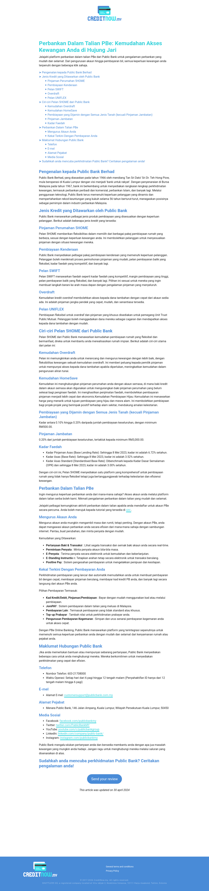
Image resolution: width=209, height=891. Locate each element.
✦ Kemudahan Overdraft (60, 166)
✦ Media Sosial (54, 217)
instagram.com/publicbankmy (79, 798)
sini (128, 570)
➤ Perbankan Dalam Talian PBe (58, 187)
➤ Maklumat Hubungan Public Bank (61, 200)
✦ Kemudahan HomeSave (61, 170)
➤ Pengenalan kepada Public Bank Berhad (65, 132)
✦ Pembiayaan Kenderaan (61, 145)
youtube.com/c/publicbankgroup (78, 789)
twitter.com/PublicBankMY (73, 785)
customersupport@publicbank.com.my (88, 755)
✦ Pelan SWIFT (54, 149)
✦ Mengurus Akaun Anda (60, 192)
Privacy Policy (112, 871)
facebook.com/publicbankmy (78, 781)
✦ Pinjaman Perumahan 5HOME (65, 141)
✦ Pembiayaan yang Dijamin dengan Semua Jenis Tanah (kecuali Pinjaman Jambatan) (98, 175)
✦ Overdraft (52, 153)
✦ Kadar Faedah (55, 183)
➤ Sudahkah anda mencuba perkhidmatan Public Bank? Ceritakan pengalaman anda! (92, 221)
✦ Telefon (51, 204)
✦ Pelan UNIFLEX (55, 158)
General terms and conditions (120, 866)
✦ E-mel (50, 208)
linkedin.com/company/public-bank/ (80, 793)
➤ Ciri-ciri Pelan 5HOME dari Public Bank (64, 162)
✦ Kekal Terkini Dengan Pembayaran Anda (71, 196)
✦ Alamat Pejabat (56, 213)
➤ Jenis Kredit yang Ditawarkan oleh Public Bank (69, 136)
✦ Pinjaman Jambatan (59, 179)
